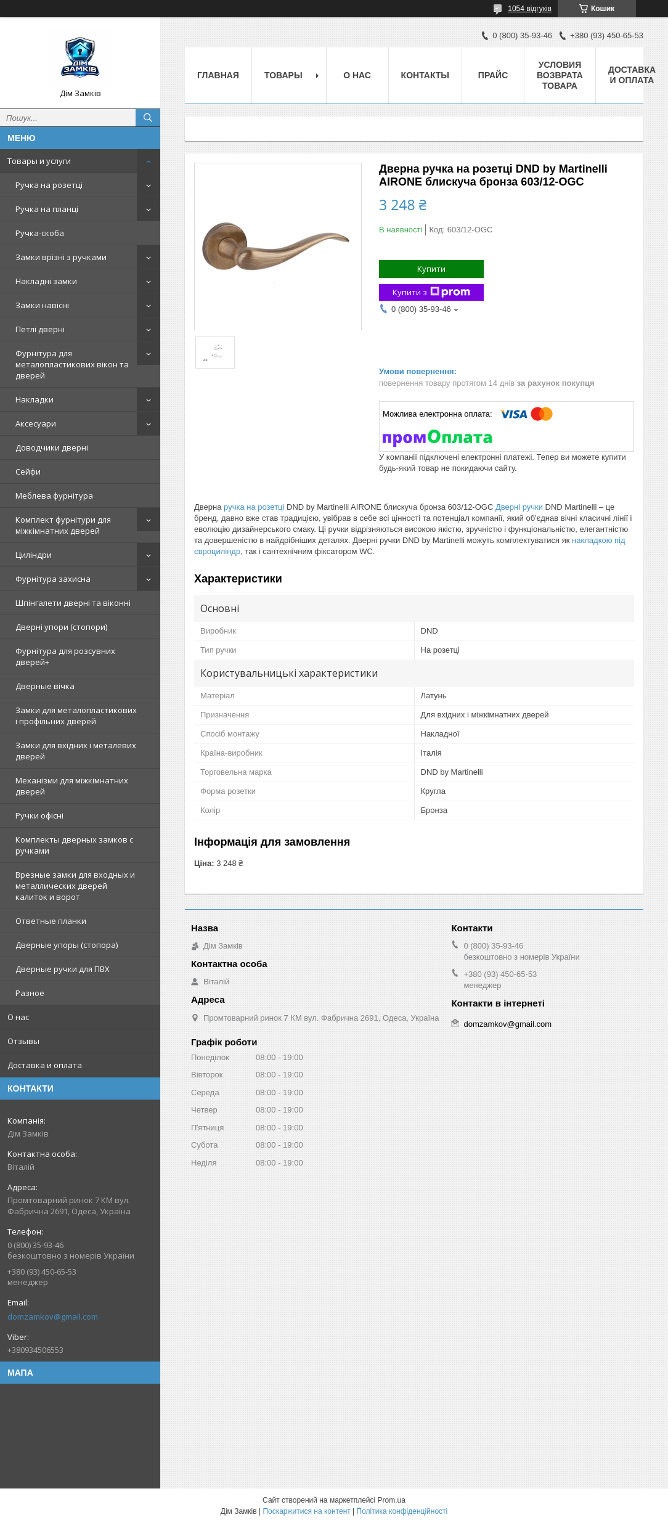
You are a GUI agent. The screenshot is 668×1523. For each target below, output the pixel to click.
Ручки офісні (39, 815)
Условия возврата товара (560, 75)
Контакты (425, 75)
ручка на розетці (254, 507)
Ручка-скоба (39, 233)
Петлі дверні (40, 329)
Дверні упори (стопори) (61, 626)
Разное (29, 992)
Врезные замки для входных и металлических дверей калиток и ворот (75, 885)
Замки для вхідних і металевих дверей (75, 751)
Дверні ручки (519, 507)
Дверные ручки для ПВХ (62, 968)
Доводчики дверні (51, 447)
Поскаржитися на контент (306, 1511)
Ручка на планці (46, 208)
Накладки (34, 399)
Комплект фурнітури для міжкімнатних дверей (63, 525)
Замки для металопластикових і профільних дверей (76, 715)
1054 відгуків (530, 8)
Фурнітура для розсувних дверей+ (65, 656)
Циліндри (33, 554)
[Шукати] (148, 117)
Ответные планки (50, 920)
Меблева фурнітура (54, 495)
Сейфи (28, 471)
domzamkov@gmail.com (52, 1316)
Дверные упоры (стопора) (66, 944)
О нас (18, 1017)
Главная (218, 75)
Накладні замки (46, 281)
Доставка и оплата (44, 1065)
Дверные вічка (45, 686)
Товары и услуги (39, 160)
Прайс (493, 75)
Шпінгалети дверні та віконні (73, 602)
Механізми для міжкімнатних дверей (71, 786)
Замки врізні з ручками (61, 257)
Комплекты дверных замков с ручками (74, 845)
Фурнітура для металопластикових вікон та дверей (72, 364)
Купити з (431, 292)
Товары (283, 75)
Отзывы (23, 1041)
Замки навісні (42, 305)
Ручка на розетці (49, 184)
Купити (431, 268)
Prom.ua (391, 1500)
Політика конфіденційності (402, 1511)
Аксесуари (35, 423)
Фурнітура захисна (53, 578)
